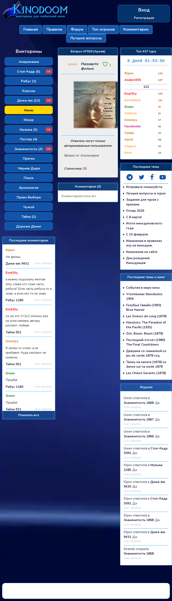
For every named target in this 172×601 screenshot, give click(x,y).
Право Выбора (29, 197)
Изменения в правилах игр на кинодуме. (144, 243)
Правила (54, 29)
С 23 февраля (137, 234)
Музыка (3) (36, 129)
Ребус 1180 (14, 300)
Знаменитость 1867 (139, 419)
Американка (29, 62)
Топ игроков (103, 29)
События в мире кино (143, 288)
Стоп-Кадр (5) (34, 71)
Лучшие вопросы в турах (146, 193)
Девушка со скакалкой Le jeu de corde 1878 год (146, 353)
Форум (77, 29)
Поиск (29, 178)
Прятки (29, 158)
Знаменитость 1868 (139, 403)
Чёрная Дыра (29, 168)
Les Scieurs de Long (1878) (146, 316)
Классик (28, 91)
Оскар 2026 (135, 211)
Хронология (28, 187)
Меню (28, 110)
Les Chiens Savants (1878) (146, 373)
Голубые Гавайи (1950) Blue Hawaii (143, 307)
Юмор (29, 120)
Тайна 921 (13, 332)
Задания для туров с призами (142, 202)
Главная (30, 29)
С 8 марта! (134, 217)
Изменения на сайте (141, 252)
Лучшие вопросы (86, 38)
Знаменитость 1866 (139, 436)
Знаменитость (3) (33, 149)
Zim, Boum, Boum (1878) (144, 333)
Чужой (28, 207)
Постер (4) (28, 139)
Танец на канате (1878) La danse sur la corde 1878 (146, 364)
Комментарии (136, 29)
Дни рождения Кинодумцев (138, 260)
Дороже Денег (28, 226)
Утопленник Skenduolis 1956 (144, 296)
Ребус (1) (28, 81)
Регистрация (144, 18)
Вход (144, 10)
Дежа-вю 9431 (17, 263)
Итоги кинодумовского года (144, 225)
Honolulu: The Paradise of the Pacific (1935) (146, 324)
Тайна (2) (28, 216)
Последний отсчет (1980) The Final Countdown (145, 342)
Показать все (28, 415)
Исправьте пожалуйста (144, 187)
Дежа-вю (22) (34, 100)
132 (146, 87)
